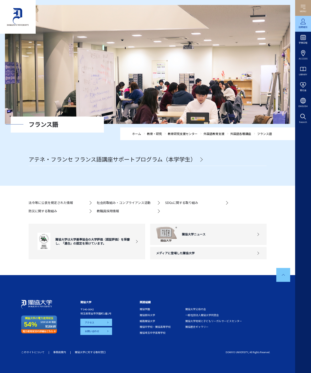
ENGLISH (303, 106)
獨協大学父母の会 (195, 309)
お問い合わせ (92, 331)
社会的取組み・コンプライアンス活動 (124, 202)
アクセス (89, 322)
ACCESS (303, 58)
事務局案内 (59, 352)
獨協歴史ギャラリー (196, 327)
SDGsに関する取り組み (181, 202)
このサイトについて (32, 352)
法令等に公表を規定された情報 (51, 202)
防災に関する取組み (43, 210)
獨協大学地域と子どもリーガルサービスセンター (213, 321)
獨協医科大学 (147, 315)
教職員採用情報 (108, 210)
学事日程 (303, 42)
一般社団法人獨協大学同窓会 (202, 315)
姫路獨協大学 (147, 321)
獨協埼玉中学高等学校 (152, 333)
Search (303, 122)
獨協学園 (145, 309)
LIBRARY (303, 74)
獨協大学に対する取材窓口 (90, 352)
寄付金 (303, 90)
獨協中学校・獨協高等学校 (155, 327)
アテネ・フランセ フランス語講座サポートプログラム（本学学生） (112, 159)
